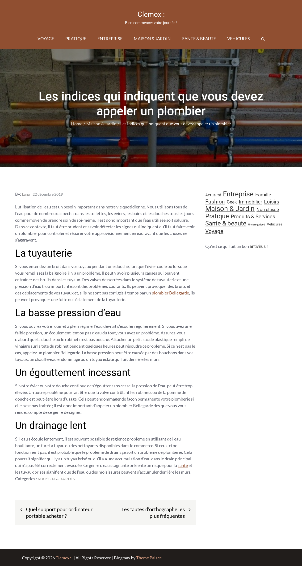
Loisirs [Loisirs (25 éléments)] (271, 201)
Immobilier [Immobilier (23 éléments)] (250, 201)
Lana (26, 194)
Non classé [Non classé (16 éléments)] (267, 209)
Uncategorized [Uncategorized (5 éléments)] (256, 224)
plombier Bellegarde (170, 292)
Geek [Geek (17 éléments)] (232, 201)
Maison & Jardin (152, 38)
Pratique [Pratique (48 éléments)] (217, 216)
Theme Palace (149, 557)
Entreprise (109, 38)
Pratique (75, 38)
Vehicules (238, 38)
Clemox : (151, 14)
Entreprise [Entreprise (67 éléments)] (238, 193)
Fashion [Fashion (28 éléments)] (215, 201)
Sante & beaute (199, 38)
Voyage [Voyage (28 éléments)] (214, 231)
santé (183, 465)
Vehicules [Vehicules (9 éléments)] (274, 224)
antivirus (258, 246)
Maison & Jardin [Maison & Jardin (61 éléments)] (230, 208)
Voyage (46, 38)
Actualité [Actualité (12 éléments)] (213, 195)
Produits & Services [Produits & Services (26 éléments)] (253, 216)
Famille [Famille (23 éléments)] (263, 194)
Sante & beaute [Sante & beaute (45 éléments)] (225, 223)
